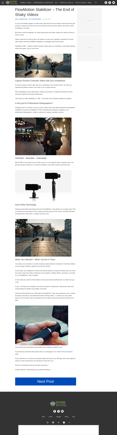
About (43, 416)
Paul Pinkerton (21, 19)
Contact (50, 416)
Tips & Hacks (80, 2)
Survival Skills (66, 2)
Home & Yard (25, 2)
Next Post (45, 381)
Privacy (66, 416)
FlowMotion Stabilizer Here (53, 347)
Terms (73, 416)
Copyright (58, 416)
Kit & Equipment (35, 19)
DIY (56, 2)
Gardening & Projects (43, 2)
